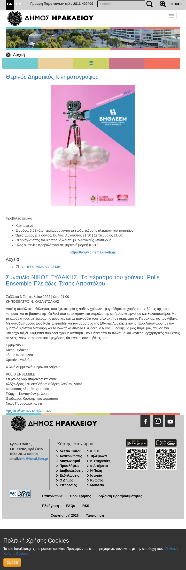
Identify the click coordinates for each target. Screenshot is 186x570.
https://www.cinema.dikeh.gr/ (93, 252)
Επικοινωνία (52, 496)
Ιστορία (96, 475)
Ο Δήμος (66, 480)
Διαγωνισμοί (70, 461)
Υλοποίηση (95, 515)
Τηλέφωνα (98, 456)
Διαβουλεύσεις (71, 470)
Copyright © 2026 (64, 515)
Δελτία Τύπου (70, 451)
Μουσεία (97, 485)
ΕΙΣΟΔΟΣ (175, 4)
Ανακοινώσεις (71, 456)
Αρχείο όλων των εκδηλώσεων (28, 411)
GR (10, 4)
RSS (85, 506)
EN (18, 4)
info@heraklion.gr (33, 459)
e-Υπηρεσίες (100, 461)
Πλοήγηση (50, 506)
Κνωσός (97, 480)
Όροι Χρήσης (80, 496)
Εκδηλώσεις (69, 475)
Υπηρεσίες (68, 485)
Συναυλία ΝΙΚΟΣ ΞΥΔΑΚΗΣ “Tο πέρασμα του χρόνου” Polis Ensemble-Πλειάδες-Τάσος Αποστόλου (83, 280)
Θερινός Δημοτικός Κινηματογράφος (52, 76)
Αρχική (19, 55)
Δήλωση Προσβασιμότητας (120, 496)
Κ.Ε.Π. (95, 451)
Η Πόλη (96, 470)
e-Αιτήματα (99, 466)
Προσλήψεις (69, 466)
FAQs (70, 506)
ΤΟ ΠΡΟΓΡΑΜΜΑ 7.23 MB (40, 267)
